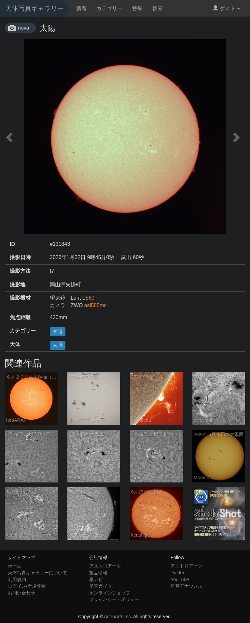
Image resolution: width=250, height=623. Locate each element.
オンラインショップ (109, 592)
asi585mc (95, 305)
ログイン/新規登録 (27, 586)
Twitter (177, 572)
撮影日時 (20, 257)
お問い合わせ (21, 592)
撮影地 (17, 284)
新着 (81, 8)
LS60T (90, 298)
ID (12, 244)
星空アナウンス (186, 586)
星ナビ (96, 579)
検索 (157, 8)
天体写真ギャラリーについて (37, 572)
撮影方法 (20, 271)
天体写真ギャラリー (34, 8)
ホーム (14, 565)
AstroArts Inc (117, 616)
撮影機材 (20, 298)
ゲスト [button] (226, 8)
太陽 (57, 331)
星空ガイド (100, 586)
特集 (137, 8)
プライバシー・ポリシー (114, 599)
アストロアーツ (105, 565)
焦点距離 (20, 317)
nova (23, 28)
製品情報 (98, 572)
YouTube (180, 579)
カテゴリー (109, 8)
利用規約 (17, 579)
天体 (15, 344)
